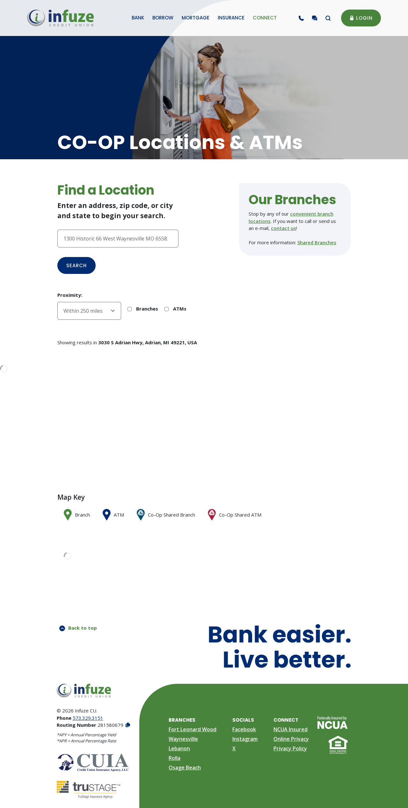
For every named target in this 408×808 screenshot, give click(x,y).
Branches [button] (182, 720)
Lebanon (179, 748)
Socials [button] (243, 720)
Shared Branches (316, 242)
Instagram (245, 738)
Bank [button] (138, 17)
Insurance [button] (231, 17)
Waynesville (183, 738)
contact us (283, 228)
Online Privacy (291, 738)
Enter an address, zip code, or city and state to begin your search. (115, 210)
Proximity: (69, 295)
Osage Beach (185, 767)
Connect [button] (265, 17)
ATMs (175, 308)
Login (361, 18)
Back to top (78, 628)
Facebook (244, 729)
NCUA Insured (290, 729)
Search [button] (76, 265)
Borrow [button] (162, 17)
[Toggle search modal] (328, 18)
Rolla (174, 758)
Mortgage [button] (195, 17)
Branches (142, 308)
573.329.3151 (88, 718)
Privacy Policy (290, 748)
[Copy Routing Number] (127, 725)
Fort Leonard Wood (192, 729)
